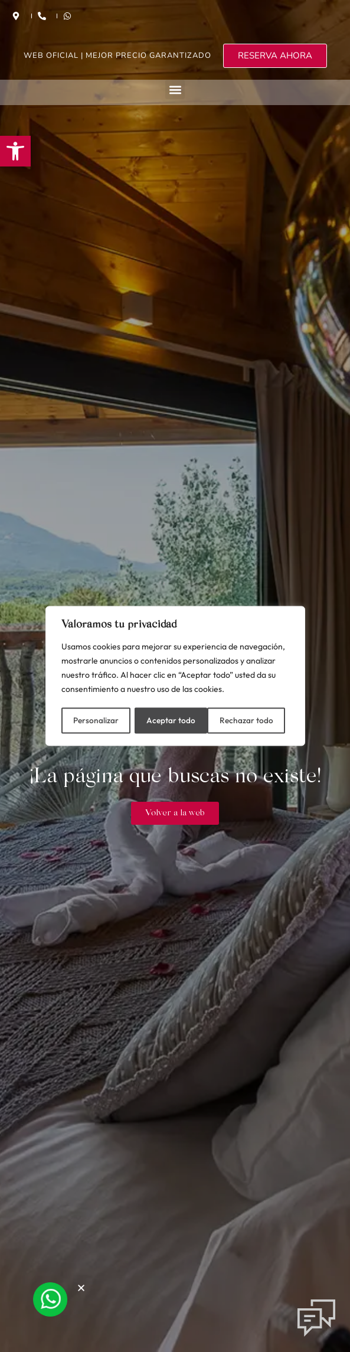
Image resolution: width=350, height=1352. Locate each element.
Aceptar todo (252, 719)
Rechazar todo (173, 719)
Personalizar (95, 719)
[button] (15, 151)
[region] (175, 676)
